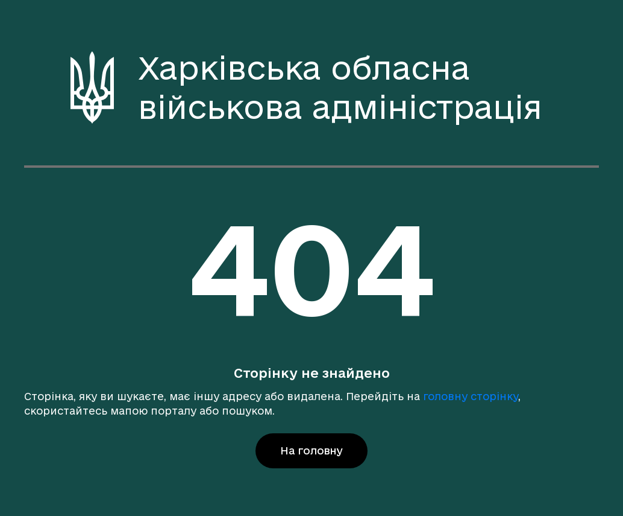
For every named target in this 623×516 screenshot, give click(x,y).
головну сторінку (470, 396)
